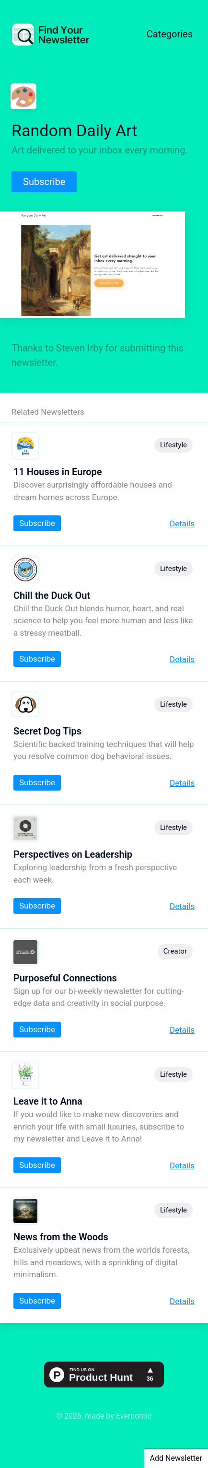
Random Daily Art (75, 130)
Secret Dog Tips (47, 731)
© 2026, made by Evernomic (104, 1416)
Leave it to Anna (47, 1101)
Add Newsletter (176, 1458)
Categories (170, 34)
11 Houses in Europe (57, 472)
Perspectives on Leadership (72, 854)
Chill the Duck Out (51, 595)
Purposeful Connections (65, 978)
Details (182, 523)
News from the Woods (60, 1237)
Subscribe (44, 181)
